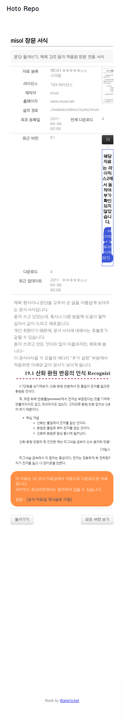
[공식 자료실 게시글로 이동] (49, 499)
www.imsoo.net (62, 101)
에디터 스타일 (55, 73)
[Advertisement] (62, 595)
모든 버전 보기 (97, 519)
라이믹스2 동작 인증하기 (107, 245)
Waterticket (69, 700)
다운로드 (108, 140)
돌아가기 (22, 519)
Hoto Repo (23, 8)
